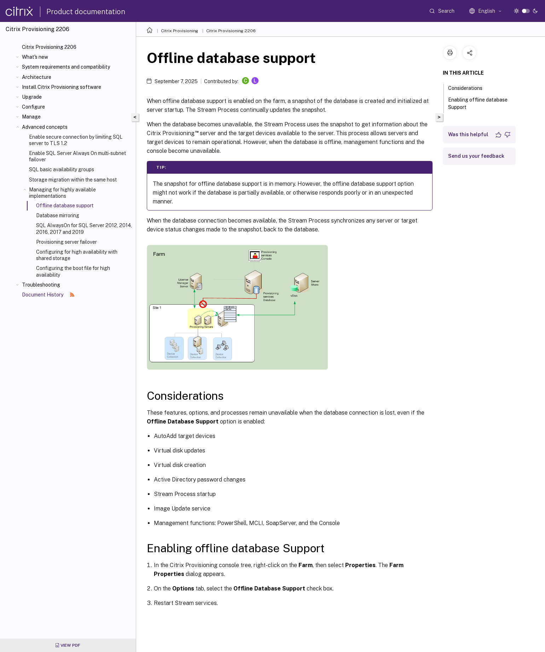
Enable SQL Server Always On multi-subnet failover (77, 156)
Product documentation (85, 11)
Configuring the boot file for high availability (73, 271)
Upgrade (32, 97)
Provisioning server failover (66, 242)
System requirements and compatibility (66, 67)
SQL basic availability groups (61, 169)
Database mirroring (57, 215)
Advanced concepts (45, 127)
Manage (31, 117)
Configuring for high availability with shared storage (76, 255)
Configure (33, 107)
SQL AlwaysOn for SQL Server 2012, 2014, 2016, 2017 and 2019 (84, 229)
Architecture (36, 77)
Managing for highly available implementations (62, 193)
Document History (48, 295)
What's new (35, 57)
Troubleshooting (41, 285)
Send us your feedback (476, 156)
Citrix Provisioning (179, 30)
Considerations (469, 87)
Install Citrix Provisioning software (61, 87)
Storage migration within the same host (73, 180)
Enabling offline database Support (478, 103)
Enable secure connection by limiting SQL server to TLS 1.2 (76, 140)
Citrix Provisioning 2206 (49, 47)
